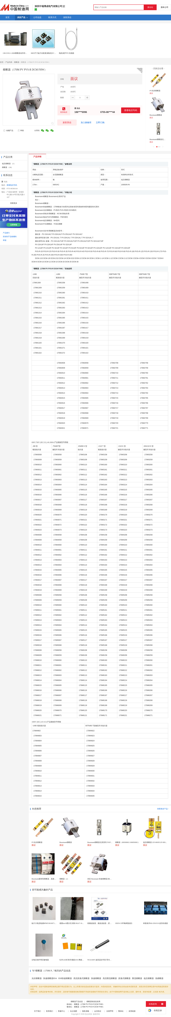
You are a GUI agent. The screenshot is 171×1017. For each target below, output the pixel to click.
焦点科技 (88, 1014)
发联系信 (67, 122)
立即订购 (100, 122)
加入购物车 (86, 122)
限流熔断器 (137, 978)
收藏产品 (8, 131)
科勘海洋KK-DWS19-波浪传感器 (155, 923)
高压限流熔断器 (110, 978)
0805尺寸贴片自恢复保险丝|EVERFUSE (46, 53)
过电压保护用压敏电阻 (40, 960)
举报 (21, 131)
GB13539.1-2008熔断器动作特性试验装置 (18, 53)
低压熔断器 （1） (8, 164)
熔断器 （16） (7, 167)
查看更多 (13, 203)
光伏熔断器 (37, 978)
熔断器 (16, 62)
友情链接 (132, 1011)
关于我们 (37, 1011)
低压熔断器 (149, 978)
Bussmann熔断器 (156, 115)
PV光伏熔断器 (155, 91)
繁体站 (120, 1011)
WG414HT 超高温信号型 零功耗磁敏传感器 (103, 960)
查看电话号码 (130, 110)
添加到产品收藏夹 (10, 237)
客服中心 (61, 1011)
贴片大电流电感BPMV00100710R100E (46, 923)
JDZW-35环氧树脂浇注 (123, 923)
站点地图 (73, 1011)
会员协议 (97, 1011)
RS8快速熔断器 (65, 978)
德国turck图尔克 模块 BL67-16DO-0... (73, 923)
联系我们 (49, 1011)
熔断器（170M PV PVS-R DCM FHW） (89, 1004)
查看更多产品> (163, 809)
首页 (1, 62)
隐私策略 (85, 1011)
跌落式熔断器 (124, 978)
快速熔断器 (96, 978)
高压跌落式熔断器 (81, 978)
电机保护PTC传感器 (66, 53)
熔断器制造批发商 (93, 1002)
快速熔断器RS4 (50, 978)
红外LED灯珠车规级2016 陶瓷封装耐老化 (75, 960)
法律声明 (109, 1011)
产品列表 (8, 62)
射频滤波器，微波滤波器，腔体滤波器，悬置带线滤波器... (109, 923)
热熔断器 (159, 978)
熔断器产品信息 (77, 1002)
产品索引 (6, 233)
